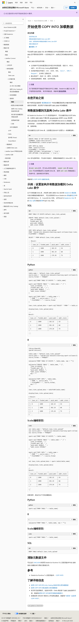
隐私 (45, 618)
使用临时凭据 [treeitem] (15, 120)
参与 (26, 621)
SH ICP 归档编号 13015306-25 (10, 618)
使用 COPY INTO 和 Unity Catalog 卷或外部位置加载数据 (49, 585)
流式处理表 (62, 91)
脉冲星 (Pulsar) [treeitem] (12, 137)
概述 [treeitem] (6, 51)
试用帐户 (73, 7)
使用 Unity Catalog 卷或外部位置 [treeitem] (16, 110)
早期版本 (13, 621)
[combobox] (13, 23)
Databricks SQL (69, 198)
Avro (61, 71)
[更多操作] (75, 20)
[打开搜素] (75, 2)
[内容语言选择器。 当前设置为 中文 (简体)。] (7, 613)
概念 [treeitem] (9, 72)
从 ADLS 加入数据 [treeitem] (15, 86)
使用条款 (51, 621)
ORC (68, 71)
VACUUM (37, 562)
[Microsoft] (3, 2)
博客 (19, 621)
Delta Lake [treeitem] (11, 75)
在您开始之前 (33, 36)
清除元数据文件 (33, 44)
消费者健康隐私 (40, 621)
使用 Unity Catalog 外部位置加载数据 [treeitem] (16, 90)
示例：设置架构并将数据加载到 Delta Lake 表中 (43, 41)
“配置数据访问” (46, 103)
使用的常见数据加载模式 (51, 593)
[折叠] (23, 19)
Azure (29, 21)
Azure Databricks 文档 (40, 21)
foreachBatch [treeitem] (12, 141)
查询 (41, 201)
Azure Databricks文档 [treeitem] (10, 27)
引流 (51, 21)
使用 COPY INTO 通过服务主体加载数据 (44, 588)
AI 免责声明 (5, 621)
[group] (52, 236)
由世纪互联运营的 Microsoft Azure (61, 618)
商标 (57, 621)
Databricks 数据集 (70, 193)
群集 (68, 195)
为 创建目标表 (40, 179)
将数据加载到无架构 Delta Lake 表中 (39, 39)
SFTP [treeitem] (9, 130)
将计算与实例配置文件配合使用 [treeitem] (17, 116)
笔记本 (73, 195)
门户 (66, 7)
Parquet (33, 73)
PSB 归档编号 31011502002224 (32, 618)
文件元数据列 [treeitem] (14, 127)
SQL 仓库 (32, 201)
